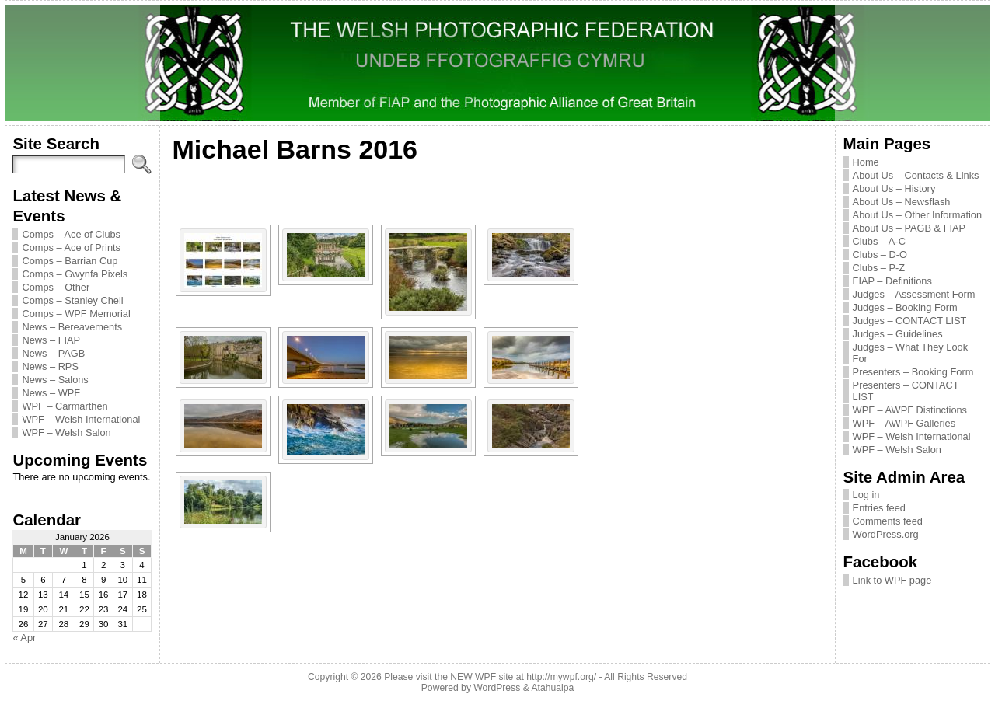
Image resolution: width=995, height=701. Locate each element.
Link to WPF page (892, 580)
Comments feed (888, 521)
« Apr (24, 637)
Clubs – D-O (880, 254)
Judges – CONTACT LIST (910, 320)
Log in (866, 494)
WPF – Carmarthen (64, 406)
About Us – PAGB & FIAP (909, 228)
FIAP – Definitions (892, 281)
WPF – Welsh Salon (66, 432)
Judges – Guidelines (898, 334)
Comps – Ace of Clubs (71, 234)
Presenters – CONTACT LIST (906, 391)
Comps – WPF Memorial (76, 313)
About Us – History (894, 188)
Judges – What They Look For (910, 352)
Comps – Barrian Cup (69, 261)
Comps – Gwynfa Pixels (74, 274)
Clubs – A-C (879, 241)
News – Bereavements (72, 327)
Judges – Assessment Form (914, 294)
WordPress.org (886, 534)
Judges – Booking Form (905, 307)
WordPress (496, 687)
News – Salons (55, 379)
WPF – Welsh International (81, 419)
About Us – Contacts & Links (916, 175)
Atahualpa (552, 687)
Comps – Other (55, 287)
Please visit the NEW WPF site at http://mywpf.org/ (490, 676)
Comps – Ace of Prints (71, 247)
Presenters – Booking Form (913, 372)
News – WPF (51, 393)
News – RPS (50, 366)
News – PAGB (53, 353)
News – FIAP (51, 340)
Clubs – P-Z (879, 268)
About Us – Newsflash (902, 202)
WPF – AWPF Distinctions (910, 410)
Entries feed (879, 508)
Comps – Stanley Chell (72, 300)
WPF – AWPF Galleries (904, 423)
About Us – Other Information (917, 215)
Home (866, 162)
